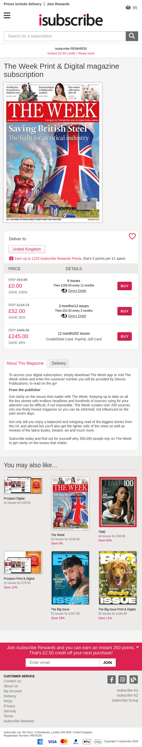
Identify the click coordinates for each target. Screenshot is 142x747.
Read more (87, 53)
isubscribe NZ (127, 695)
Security (10, 711)
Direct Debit (77, 291)
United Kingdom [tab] (27, 249)
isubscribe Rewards (19, 721)
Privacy (9, 706)
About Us (11, 686)
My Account (13, 691)
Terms (8, 716)
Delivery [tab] (59, 363)
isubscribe (127, 690)
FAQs (8, 701)
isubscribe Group (125, 700)
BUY (125, 286)
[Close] (137, 647)
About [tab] (25, 363)
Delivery (10, 696)
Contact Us (12, 681)
